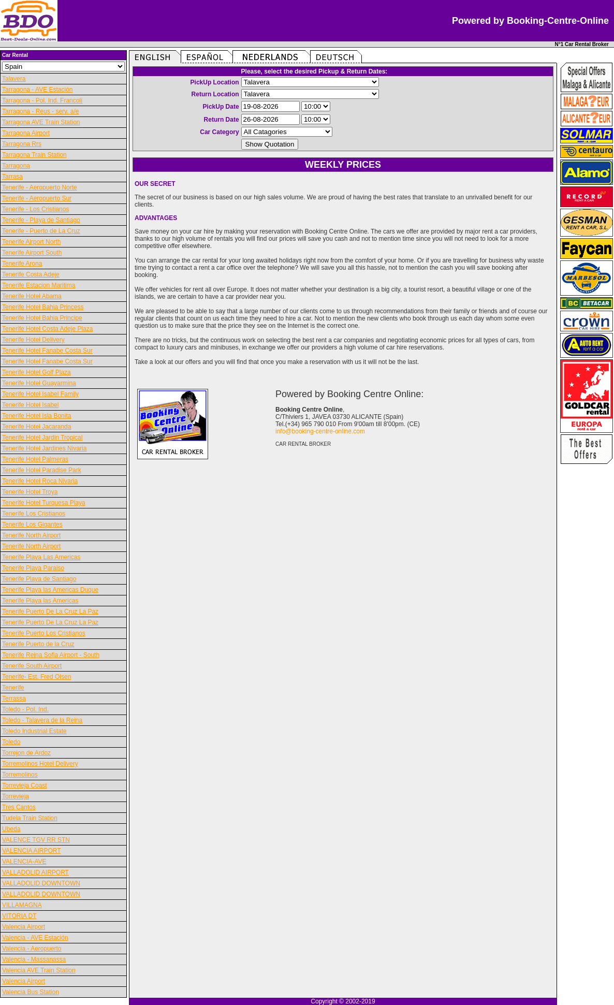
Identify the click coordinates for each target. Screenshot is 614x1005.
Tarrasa (12, 176)
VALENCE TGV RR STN (36, 839)
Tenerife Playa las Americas (40, 600)
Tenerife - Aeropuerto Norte (39, 187)
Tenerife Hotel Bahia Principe (42, 318)
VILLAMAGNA (22, 905)
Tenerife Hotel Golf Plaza (36, 372)
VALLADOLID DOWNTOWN (41, 883)
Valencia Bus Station (30, 992)
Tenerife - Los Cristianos (35, 209)
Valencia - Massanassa (34, 959)
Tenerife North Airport (31, 535)
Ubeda (11, 829)
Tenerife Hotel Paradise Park (41, 470)
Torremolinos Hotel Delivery (40, 763)
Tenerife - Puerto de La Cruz (41, 231)
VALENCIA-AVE (24, 861)
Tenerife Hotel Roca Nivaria (40, 481)
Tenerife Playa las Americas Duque (50, 589)
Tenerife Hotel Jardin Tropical (42, 437)
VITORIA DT (19, 916)
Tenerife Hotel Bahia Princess (42, 307)
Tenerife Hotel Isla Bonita (36, 415)
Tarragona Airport (26, 133)
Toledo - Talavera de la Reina (42, 720)
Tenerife (13, 687)
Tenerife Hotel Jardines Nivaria (44, 448)
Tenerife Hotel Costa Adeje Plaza (47, 328)
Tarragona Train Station (34, 154)
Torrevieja (15, 796)
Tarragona (16, 165)
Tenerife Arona (22, 263)
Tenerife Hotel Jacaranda (36, 426)
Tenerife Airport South (32, 252)
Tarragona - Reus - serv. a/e (40, 111)
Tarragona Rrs (21, 144)
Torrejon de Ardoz (26, 752)
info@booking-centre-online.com (320, 431)
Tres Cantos (19, 807)
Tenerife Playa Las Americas (41, 557)
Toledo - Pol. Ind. (25, 709)
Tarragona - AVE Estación (37, 89)
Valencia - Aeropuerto (32, 948)
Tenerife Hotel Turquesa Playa (43, 502)
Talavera (13, 78)
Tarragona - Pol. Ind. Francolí (42, 100)
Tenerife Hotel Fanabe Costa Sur (47, 350)
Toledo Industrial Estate (34, 731)
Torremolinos (20, 774)
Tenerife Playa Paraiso (33, 568)
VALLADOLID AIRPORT (35, 872)
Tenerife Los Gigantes (32, 524)
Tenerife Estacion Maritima (38, 285)
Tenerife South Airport (32, 665)
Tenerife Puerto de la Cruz (38, 644)
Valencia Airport (23, 926)
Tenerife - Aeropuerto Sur (36, 198)
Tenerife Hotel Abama (32, 296)
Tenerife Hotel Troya (29, 492)
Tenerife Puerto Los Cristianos (43, 633)
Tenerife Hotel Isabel (30, 405)
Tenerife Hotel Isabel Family (40, 394)
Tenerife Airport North (31, 241)
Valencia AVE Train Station (39, 970)
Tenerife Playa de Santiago (39, 578)
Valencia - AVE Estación (35, 937)
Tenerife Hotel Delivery (33, 339)
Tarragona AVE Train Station (41, 122)
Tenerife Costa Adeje (31, 274)
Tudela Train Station (29, 818)
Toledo (11, 742)
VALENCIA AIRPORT (31, 850)
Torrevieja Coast (24, 785)
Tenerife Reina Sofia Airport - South (50, 655)
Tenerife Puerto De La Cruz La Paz (50, 611)
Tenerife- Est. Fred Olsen (36, 676)
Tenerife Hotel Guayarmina (39, 383)
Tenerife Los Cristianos (33, 513)
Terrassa (14, 698)
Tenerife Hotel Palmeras (35, 459)
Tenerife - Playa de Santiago (41, 220)
